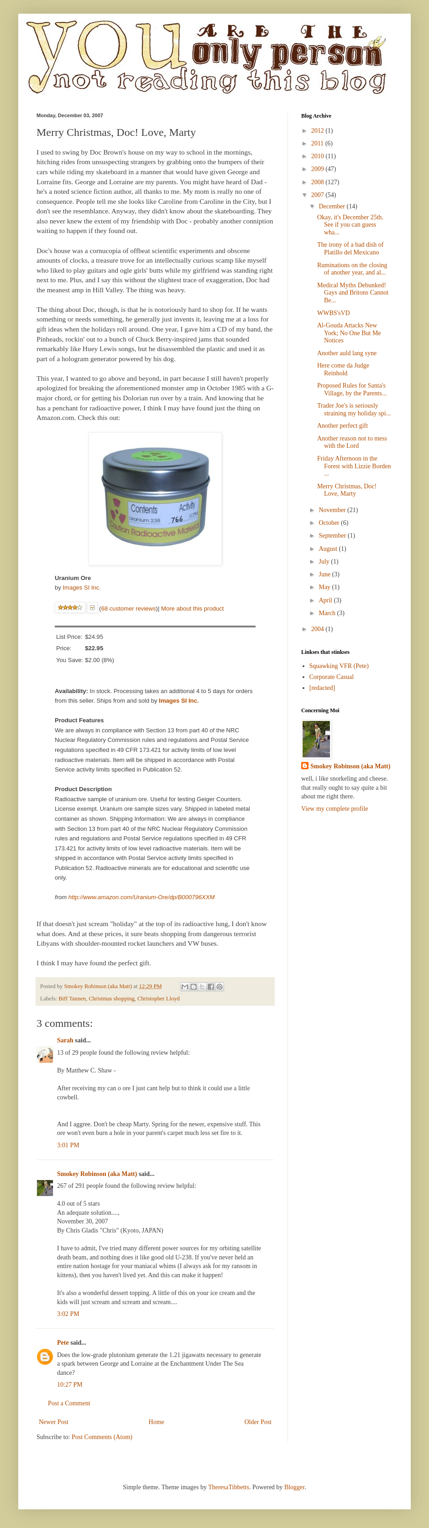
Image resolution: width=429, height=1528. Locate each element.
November (333, 510)
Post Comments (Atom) (102, 1437)
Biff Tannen (72, 998)
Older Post (258, 1422)
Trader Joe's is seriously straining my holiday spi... (354, 409)
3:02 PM (68, 1313)
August (329, 548)
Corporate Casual (331, 676)
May (325, 587)
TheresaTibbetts (228, 1487)
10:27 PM (70, 1384)
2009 (318, 169)
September (333, 535)
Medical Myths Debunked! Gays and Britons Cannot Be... (352, 293)
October (330, 522)
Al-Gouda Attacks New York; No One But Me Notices (349, 333)
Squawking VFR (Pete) (339, 666)
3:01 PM (68, 1145)
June (325, 574)
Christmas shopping (111, 998)
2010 (318, 156)
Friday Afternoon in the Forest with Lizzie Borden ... (354, 466)
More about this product (192, 608)
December (332, 206)
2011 (318, 143)
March (328, 613)
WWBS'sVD (333, 313)
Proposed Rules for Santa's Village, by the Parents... (352, 389)
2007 (318, 195)
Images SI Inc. (82, 587)
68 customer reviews (128, 608)
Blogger (294, 1487)
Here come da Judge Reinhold (343, 369)
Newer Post (53, 1422)
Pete (63, 1342)
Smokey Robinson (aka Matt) (97, 1174)
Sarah (65, 1040)
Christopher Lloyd (158, 998)
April (326, 600)
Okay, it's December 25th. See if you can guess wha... (350, 225)
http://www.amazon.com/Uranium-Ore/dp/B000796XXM (141, 897)
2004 (318, 629)
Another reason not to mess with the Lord (352, 442)
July (325, 561)
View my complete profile (334, 808)
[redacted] (322, 687)
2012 (318, 130)
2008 (318, 182)
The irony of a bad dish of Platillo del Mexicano (350, 248)
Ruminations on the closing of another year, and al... (352, 269)
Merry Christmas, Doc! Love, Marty (347, 490)
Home (156, 1422)
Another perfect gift (342, 425)
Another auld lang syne (347, 353)
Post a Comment (69, 1403)
